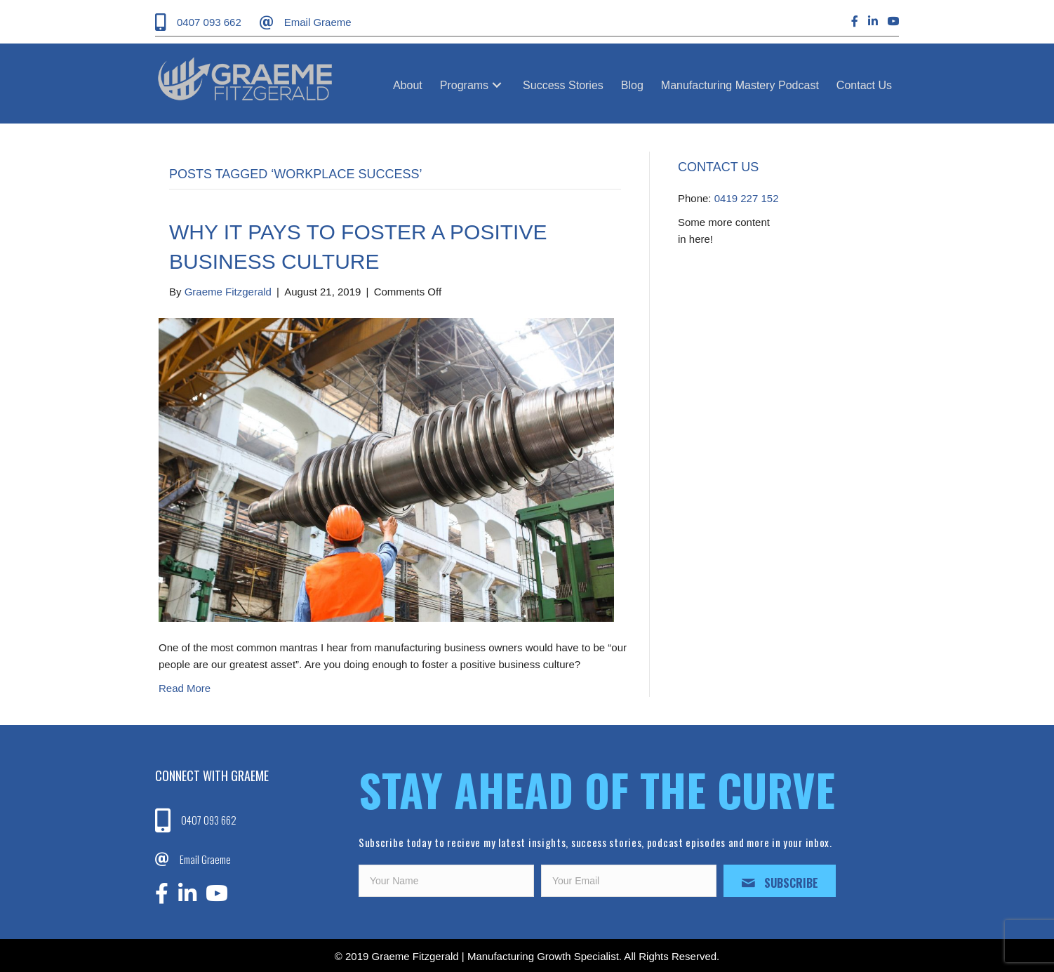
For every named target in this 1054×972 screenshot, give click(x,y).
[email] (628, 881)
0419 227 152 (746, 198)
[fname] (446, 881)
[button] (496, 85)
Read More (185, 688)
